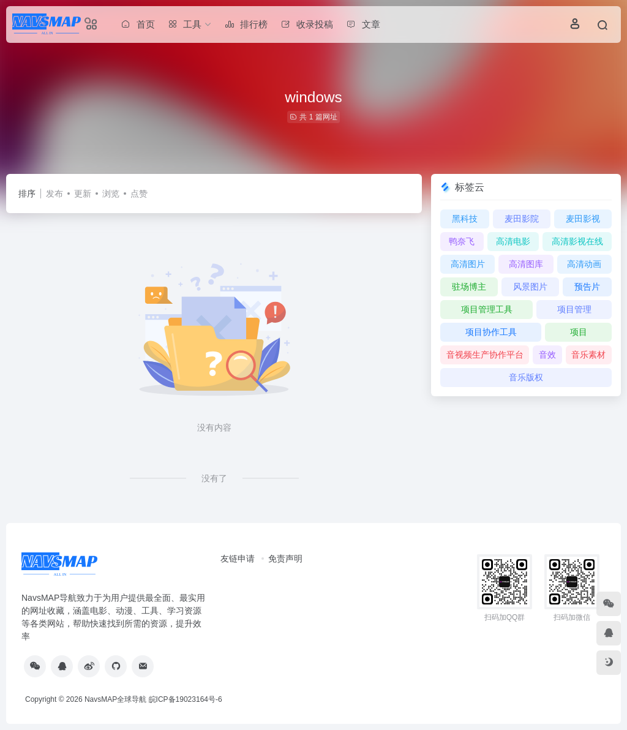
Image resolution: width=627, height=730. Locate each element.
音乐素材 (588, 354)
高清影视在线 (577, 241)
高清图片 (468, 264)
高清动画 (584, 264)
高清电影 (513, 241)
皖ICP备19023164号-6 (185, 699)
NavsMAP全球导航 (115, 699)
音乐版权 (526, 377)
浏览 (110, 193)
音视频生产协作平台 (485, 354)
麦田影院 (522, 219)
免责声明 (285, 558)
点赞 (139, 193)
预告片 (587, 287)
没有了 (214, 478)
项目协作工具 (491, 332)
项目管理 (574, 309)
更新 (82, 193)
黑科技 (465, 219)
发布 (54, 193)
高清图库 (526, 264)
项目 (578, 332)
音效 (547, 354)
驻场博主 (469, 287)
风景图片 (530, 287)
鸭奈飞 (462, 241)
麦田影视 (583, 219)
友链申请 (237, 558)
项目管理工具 (486, 309)
